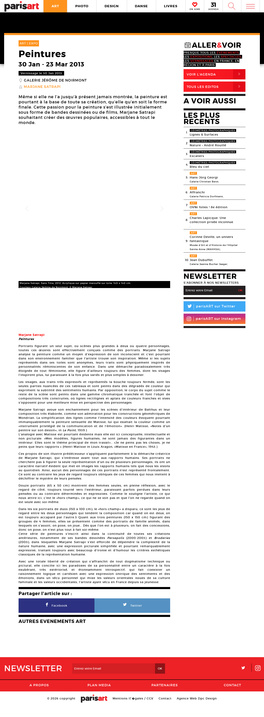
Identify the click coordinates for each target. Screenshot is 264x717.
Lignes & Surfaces (204, 134)
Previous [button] (27, 209)
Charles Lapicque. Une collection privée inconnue (211, 220)
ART (55, 6)
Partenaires (164, 696)
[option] (94, 208)
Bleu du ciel (199, 167)
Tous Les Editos (216, 87)
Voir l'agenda (216, 74)
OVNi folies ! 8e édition (208, 207)
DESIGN (112, 6)
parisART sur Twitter (209, 307)
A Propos (39, 696)
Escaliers (197, 156)
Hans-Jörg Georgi (204, 177)
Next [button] (162, 209)
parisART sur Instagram (213, 318)
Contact (232, 696)
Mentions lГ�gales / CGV (133, 710)
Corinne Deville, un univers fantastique (211, 239)
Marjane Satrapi (42, 87)
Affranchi (197, 192)
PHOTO (81, 6)
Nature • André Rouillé (208, 145)
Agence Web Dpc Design (197, 710)
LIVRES (170, 6)
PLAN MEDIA (99, 696)
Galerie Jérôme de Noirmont (55, 80)
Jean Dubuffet (201, 260)
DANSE (141, 6)
